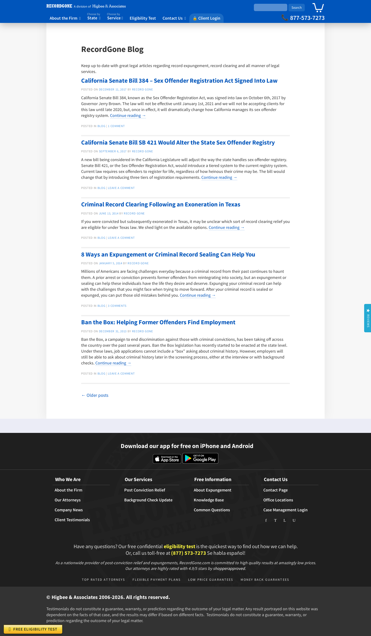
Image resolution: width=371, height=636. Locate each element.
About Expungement (212, 490)
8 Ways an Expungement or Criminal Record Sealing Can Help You (168, 254)
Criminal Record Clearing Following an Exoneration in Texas (160, 204)
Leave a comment (121, 188)
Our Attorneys (68, 500)
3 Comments (117, 306)
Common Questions (212, 509)
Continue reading (128, 115)
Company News (69, 509)
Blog (101, 126)
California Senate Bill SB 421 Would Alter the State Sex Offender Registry (178, 142)
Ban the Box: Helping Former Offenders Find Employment (158, 322)
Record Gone (142, 89)
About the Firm (65, 18)
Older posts (94, 395)
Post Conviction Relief (144, 490)
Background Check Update (148, 500)
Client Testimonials (72, 519)
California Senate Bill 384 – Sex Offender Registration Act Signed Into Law (179, 80)
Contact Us (174, 18)
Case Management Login (285, 509)
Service (115, 16)
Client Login (206, 18)
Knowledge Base (209, 500)
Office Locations (278, 500)
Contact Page (275, 490)
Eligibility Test (143, 18)
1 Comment (116, 126)
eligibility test (179, 546)
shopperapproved (229, 568)
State (94, 16)
